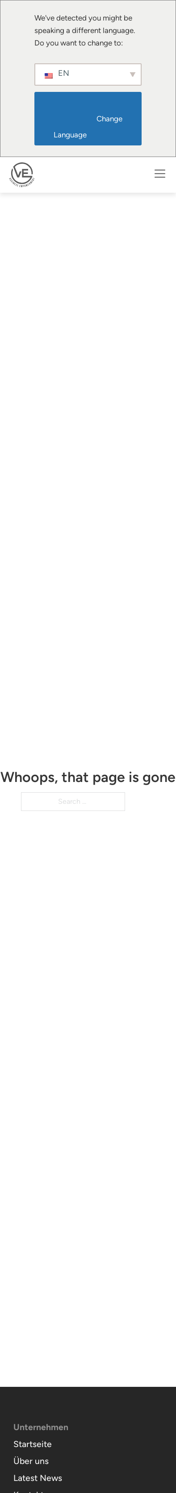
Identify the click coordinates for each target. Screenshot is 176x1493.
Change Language (89, 127)
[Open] (160, 174)
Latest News (37, 1478)
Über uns (31, 1461)
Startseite (32, 1444)
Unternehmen (40, 1427)
